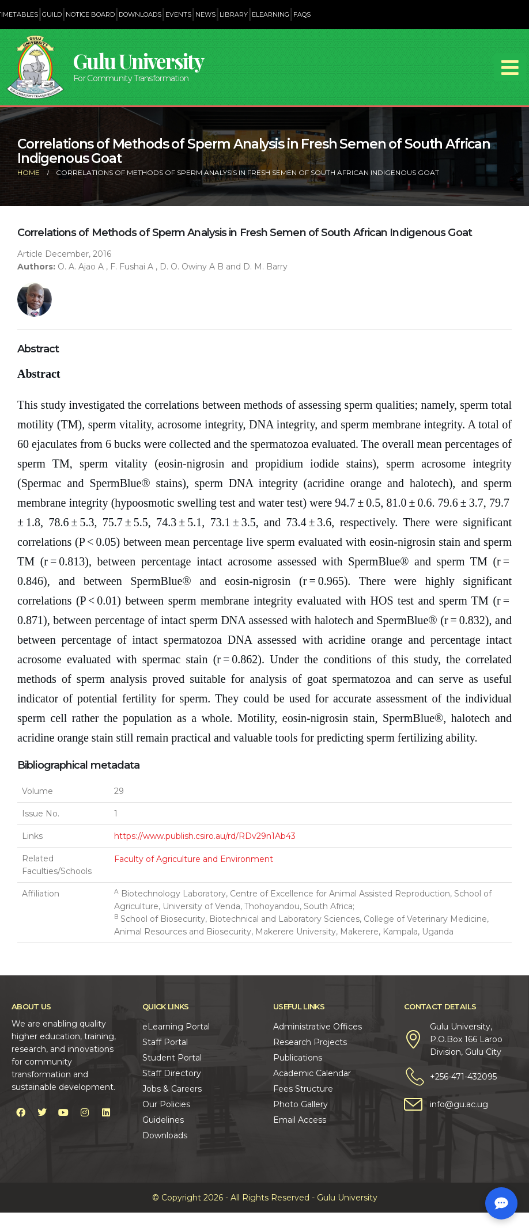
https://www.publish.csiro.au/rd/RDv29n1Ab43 (205, 836)
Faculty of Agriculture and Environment (193, 859)
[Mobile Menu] (510, 67)
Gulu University (138, 60)
